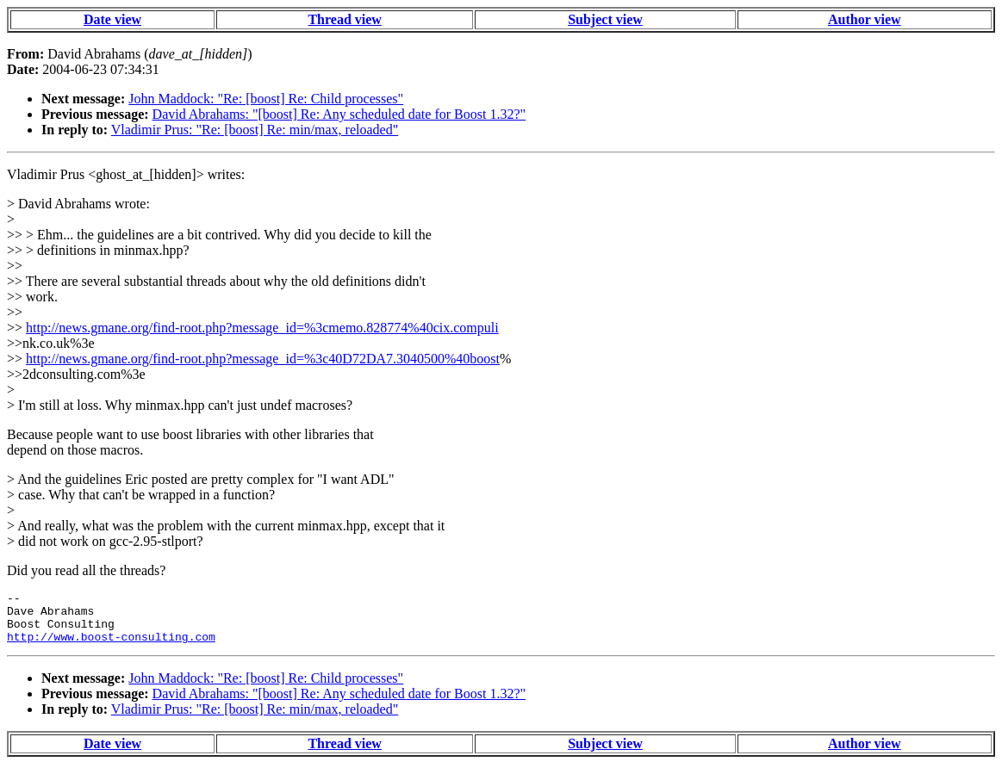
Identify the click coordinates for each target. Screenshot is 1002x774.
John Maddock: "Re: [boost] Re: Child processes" (265, 98)
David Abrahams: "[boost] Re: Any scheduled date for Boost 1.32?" (339, 114)
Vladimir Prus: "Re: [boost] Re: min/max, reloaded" (254, 129)
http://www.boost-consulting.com (111, 646)
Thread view (344, 19)
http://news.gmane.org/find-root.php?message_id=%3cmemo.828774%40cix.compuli (262, 327)
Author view (864, 19)
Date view (112, 19)
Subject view (605, 19)
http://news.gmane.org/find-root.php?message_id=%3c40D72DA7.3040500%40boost (263, 358)
